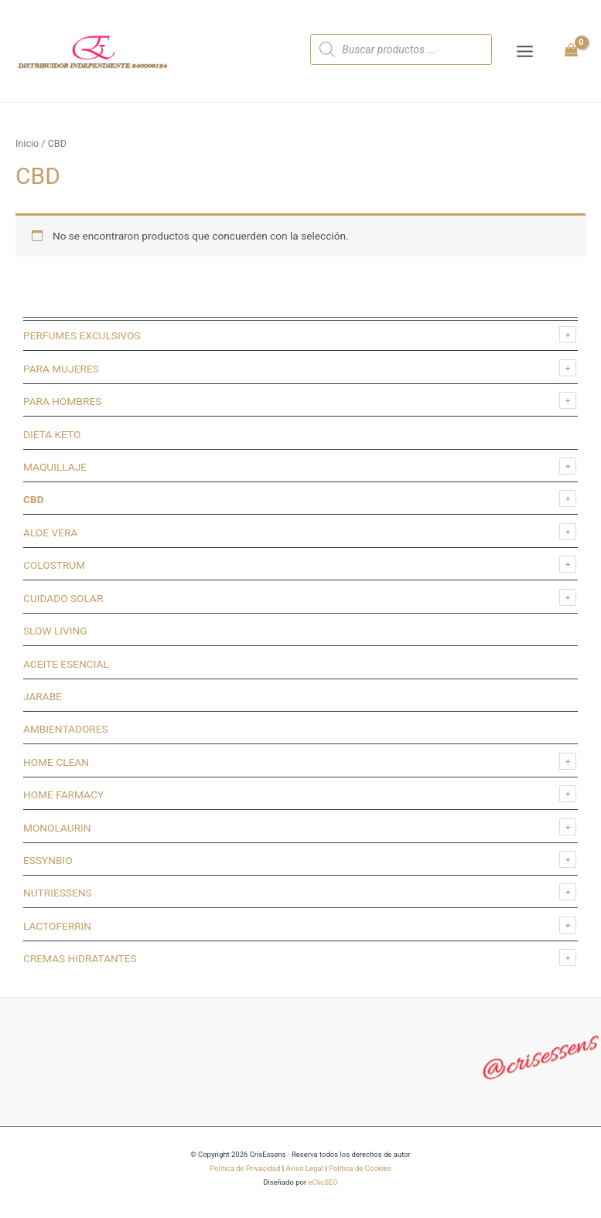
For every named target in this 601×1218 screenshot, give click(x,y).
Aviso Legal (304, 1168)
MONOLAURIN (57, 828)
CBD (33, 499)
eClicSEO (322, 1182)
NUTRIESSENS (57, 892)
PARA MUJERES (61, 368)
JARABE (42, 696)
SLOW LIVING (55, 630)
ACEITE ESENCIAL (66, 664)
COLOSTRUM (54, 565)
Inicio (27, 143)
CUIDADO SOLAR (63, 598)
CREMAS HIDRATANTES (80, 958)
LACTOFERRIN (57, 926)
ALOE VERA (50, 532)
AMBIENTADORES (65, 729)
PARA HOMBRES (62, 401)
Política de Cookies (360, 1168)
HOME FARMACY (63, 794)
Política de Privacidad (245, 1168)
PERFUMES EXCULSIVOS (82, 335)
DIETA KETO (51, 434)
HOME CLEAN (56, 762)
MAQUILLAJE (55, 467)
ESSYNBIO (48, 860)
